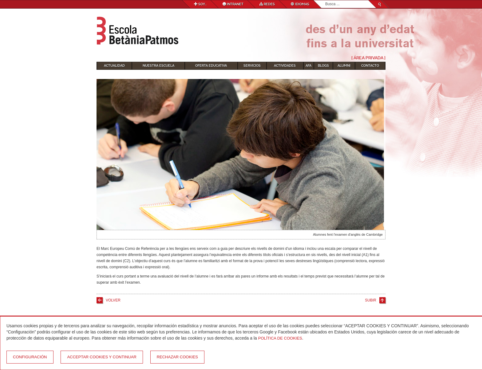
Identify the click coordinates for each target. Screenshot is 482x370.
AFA (308, 66)
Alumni (344, 66)
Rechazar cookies (177, 357)
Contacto (370, 66)
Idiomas (300, 4)
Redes (267, 4)
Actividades (285, 66)
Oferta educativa (211, 66)
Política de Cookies (280, 338)
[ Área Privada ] (368, 57)
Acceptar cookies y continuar (101, 357)
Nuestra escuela (158, 66)
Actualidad (114, 66)
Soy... (200, 4)
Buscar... (325, 0)
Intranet (233, 4)
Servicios (252, 66)
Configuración (30, 357)
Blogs (323, 66)
